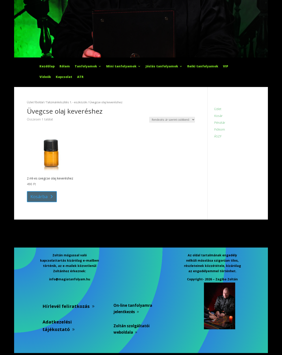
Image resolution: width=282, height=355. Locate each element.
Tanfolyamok (86, 66)
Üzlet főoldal (35, 102)
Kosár (218, 116)
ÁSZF (218, 136)
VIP (225, 66)
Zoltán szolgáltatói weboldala (131, 329)
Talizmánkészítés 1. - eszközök (66, 102)
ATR (80, 77)
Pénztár (219, 122)
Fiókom (219, 129)
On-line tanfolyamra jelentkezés (132, 308)
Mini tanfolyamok (121, 66)
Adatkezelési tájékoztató (57, 325)
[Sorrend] (172, 120)
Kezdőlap (47, 66)
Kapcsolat (64, 77)
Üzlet (217, 109)
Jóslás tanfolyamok (162, 66)
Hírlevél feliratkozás (66, 306)
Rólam (64, 66)
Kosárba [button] (39, 197)
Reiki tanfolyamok (202, 66)
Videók (45, 77)
